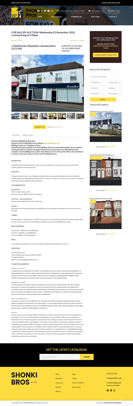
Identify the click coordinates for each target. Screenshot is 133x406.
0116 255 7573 (114, 11)
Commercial (59, 383)
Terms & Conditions (78, 383)
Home (57, 374)
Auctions (58, 387)
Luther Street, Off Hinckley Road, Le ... (102, 155)
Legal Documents (30, 135)
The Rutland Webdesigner (112, 404)
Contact (74, 378)
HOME (39, 17)
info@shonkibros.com (97, 11)
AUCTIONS (95, 17)
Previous (74, 40)
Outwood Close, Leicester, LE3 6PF (101, 111)
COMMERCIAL (76, 17)
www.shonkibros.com (52, 143)
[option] (15, 116)
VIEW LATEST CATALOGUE (20, 3)
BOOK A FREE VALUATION (111, 3)
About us (58, 392)
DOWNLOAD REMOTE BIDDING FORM (106, 55)
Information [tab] (17, 135)
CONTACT (113, 17)
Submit (87, 357)
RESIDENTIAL (56, 17)
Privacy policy (76, 387)
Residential (59, 378)
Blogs (74, 374)
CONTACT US (39, 127)
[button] (97, 82)
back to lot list (16, 40)
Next (81, 40)
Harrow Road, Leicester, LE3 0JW (101, 198)
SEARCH (103, 99)
